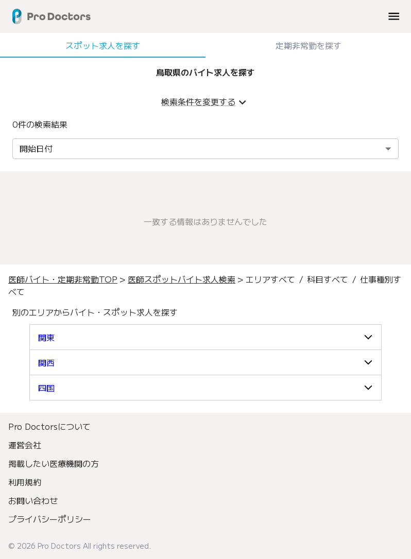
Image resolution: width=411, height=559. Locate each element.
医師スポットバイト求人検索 (181, 279)
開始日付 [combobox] (36, 148)
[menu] (394, 16)
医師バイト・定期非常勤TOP (62, 279)
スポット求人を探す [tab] (103, 45)
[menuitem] (205, 426)
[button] (205, 337)
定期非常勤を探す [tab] (308, 45)
